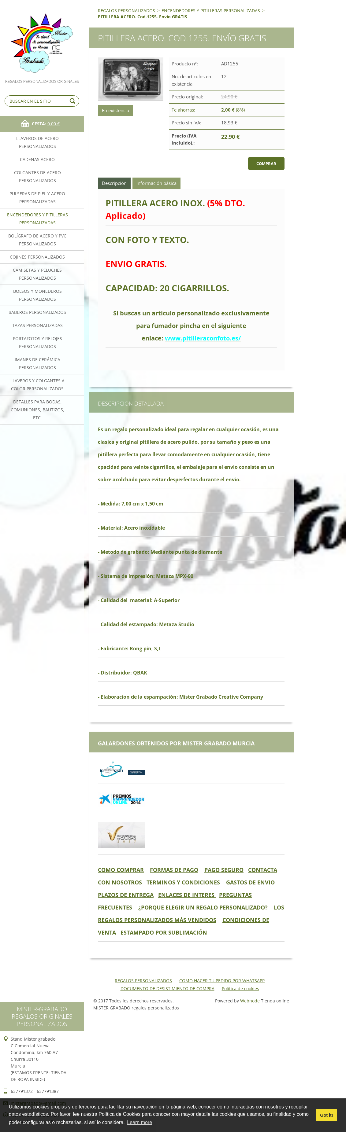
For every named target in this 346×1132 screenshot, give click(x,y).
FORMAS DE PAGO (174, 869)
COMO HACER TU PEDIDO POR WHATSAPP (222, 980)
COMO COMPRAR (121, 869)
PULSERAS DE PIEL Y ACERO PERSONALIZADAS (37, 197)
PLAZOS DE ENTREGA (126, 895)
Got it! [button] (326, 1115)
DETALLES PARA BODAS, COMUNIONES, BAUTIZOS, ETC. (37, 410)
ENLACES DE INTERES (187, 895)
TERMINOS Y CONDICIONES (183, 882)
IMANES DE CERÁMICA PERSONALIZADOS (37, 363)
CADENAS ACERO (37, 159)
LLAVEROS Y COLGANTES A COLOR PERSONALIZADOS (37, 384)
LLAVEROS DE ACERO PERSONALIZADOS (37, 142)
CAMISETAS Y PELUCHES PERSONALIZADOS (37, 274)
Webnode (250, 1001)
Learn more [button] (139, 1122)
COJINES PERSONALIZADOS (37, 257)
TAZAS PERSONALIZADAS (37, 325)
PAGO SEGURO (224, 869)
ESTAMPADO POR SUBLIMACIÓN (164, 932)
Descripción (114, 183)
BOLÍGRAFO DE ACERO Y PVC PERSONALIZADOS (37, 240)
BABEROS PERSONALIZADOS (37, 312)
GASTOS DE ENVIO (250, 882)
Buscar (73, 101)
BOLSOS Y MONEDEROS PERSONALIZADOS (37, 295)
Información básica (156, 183)
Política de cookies (240, 988)
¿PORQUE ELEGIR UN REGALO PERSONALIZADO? (203, 907)
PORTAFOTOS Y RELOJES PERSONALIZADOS (37, 342)
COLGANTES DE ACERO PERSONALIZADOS (37, 176)
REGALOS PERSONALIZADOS (126, 10)
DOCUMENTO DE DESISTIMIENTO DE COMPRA (167, 988)
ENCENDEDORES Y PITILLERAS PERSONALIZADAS (37, 219)
